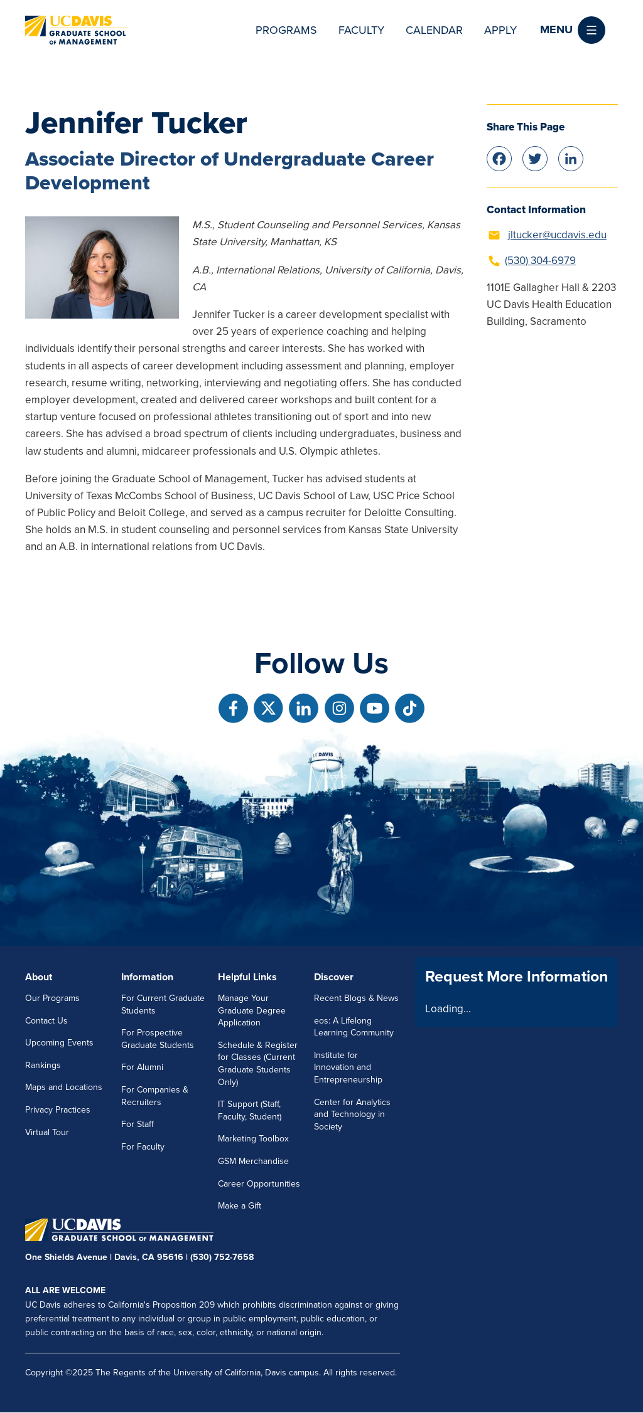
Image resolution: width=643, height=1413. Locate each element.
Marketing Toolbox (253, 1138)
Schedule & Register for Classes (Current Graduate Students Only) (258, 1064)
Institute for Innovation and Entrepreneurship (348, 1067)
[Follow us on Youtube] (375, 708)
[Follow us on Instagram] (339, 708)
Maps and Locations (63, 1087)
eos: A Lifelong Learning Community (354, 1027)
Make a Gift (239, 1205)
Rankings (43, 1065)
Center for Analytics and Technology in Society (352, 1114)
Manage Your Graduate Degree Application (252, 1010)
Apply (500, 30)
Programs (286, 30)
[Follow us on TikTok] (410, 708)
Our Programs (52, 998)
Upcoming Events (59, 1042)
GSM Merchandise (253, 1161)
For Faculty (143, 1146)
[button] (572, 30)
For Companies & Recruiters (154, 1096)
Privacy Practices (57, 1109)
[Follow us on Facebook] (233, 708)
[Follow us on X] (268, 708)
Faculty (361, 30)
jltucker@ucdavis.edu (557, 234)
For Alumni (142, 1067)
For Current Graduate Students (163, 1004)
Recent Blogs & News (356, 998)
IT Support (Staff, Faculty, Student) (249, 1110)
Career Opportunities (259, 1183)
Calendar (434, 30)
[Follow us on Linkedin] (304, 708)
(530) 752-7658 (222, 1257)
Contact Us (46, 1020)
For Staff (137, 1124)
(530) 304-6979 (540, 260)
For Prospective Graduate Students (157, 1038)
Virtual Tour (47, 1132)
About (38, 977)
